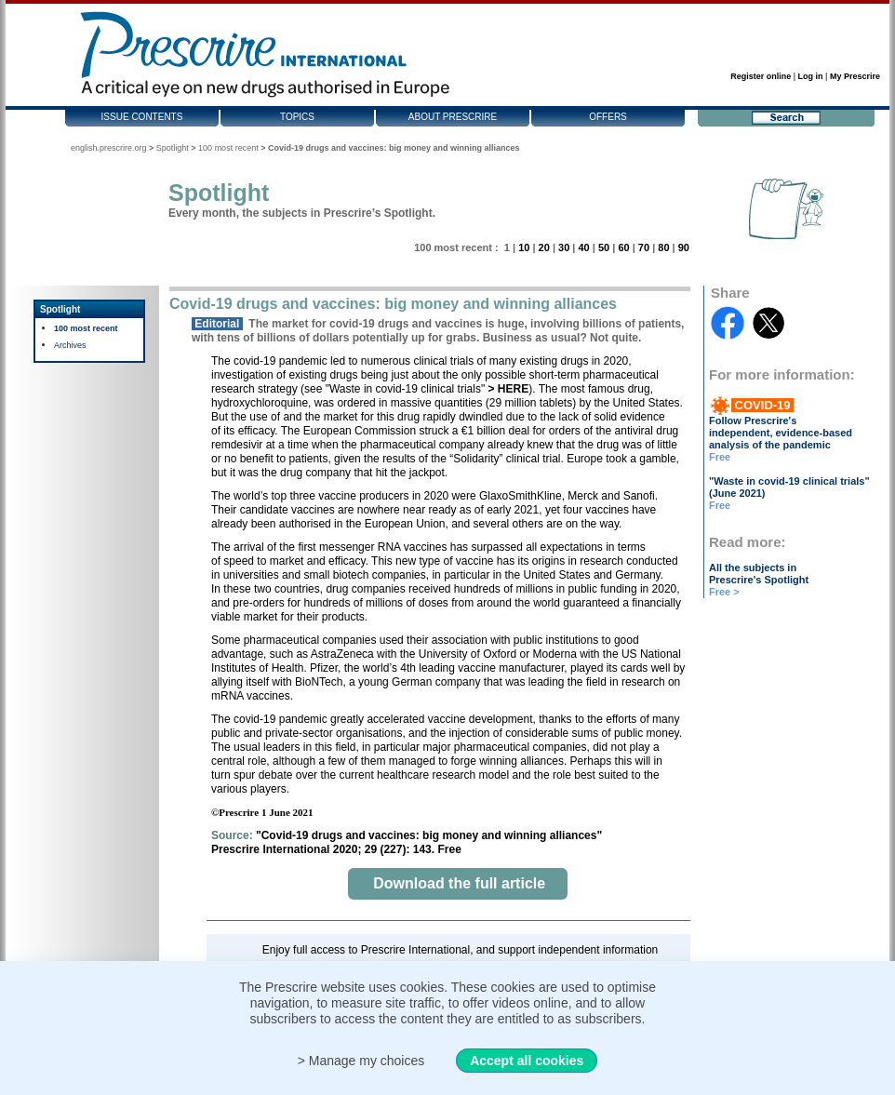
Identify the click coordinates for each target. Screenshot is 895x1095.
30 (563, 247)
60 (623, 247)
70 (643, 247)
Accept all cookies (526, 1060)
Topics (297, 117)
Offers (608, 117)
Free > (724, 591)
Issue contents (142, 117)
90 (683, 247)
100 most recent (228, 148)
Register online (760, 76)
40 (583, 247)
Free (719, 456)
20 (544, 247)
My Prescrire (855, 76)
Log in (810, 76)
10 (523, 247)
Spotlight (172, 148)
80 (663, 247)
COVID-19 (762, 405)
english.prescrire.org (109, 148)
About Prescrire (452, 117)
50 (603, 247)
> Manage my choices (361, 1060)
